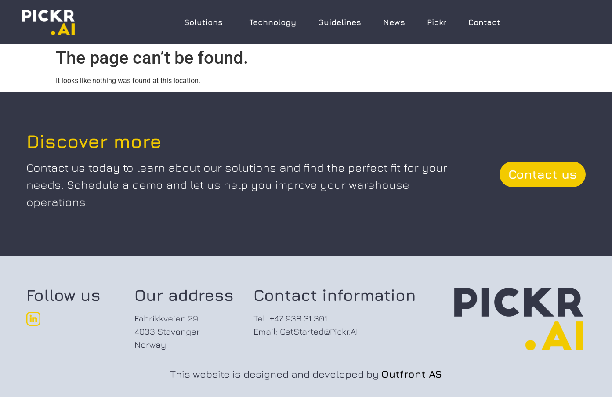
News (394, 22)
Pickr (436, 22)
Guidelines (339, 22)
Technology (272, 22)
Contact (484, 22)
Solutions (205, 22)
